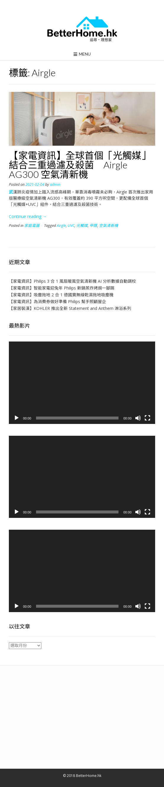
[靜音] (138, 418)
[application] (82, 383)
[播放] (17, 418)
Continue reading (28, 216)
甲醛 (93, 225)
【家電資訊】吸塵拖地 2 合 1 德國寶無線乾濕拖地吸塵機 (61, 294)
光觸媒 (82, 225)
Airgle (61, 225)
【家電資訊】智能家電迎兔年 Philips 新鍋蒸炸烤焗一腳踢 (61, 288)
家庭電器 (32, 225)
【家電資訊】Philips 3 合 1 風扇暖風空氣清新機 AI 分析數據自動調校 (72, 281)
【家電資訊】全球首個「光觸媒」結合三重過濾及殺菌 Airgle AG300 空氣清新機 (80, 164)
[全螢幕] (147, 418)
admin (55, 184)
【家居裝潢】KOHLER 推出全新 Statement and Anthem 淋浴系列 (70, 308)
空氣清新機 (108, 225)
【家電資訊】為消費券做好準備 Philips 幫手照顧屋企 (57, 301)
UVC (71, 225)
